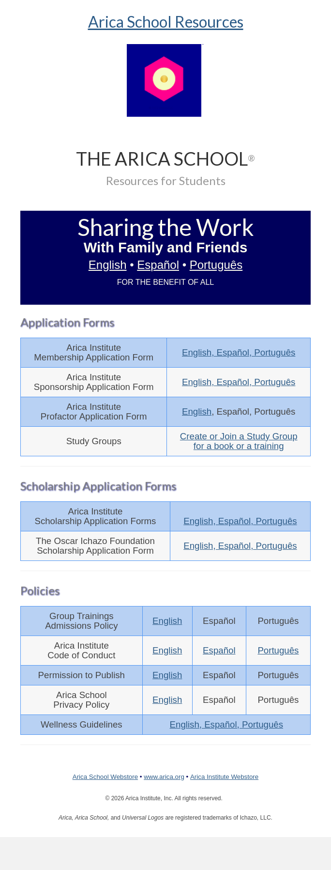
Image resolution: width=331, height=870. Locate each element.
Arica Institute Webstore (224, 776)
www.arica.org (164, 776)
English (108, 264)
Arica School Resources (165, 21)
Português (216, 264)
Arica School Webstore (105, 776)
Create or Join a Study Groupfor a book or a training (239, 441)
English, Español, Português (238, 352)
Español (158, 264)
